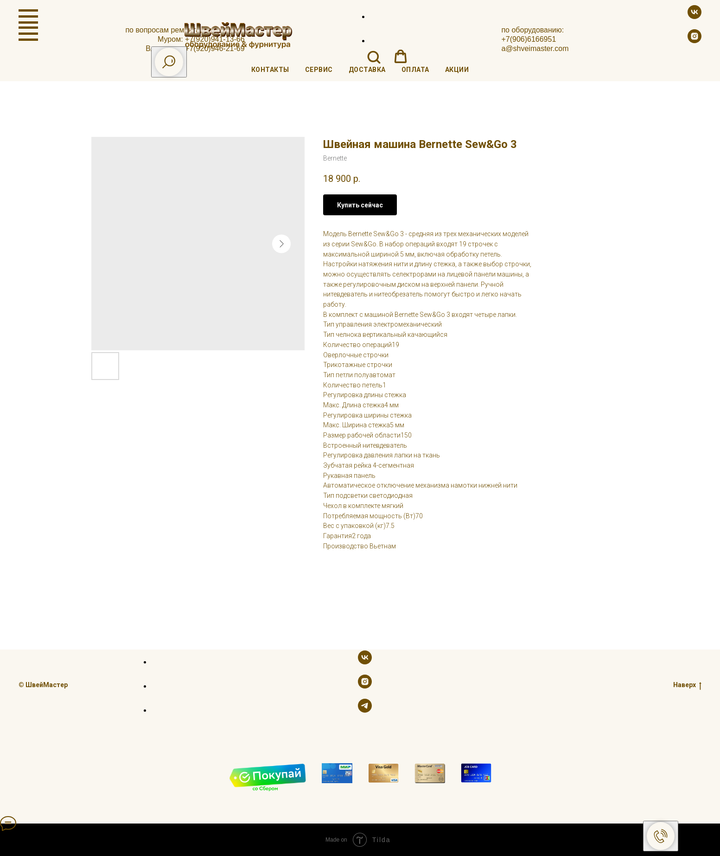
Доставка (367, 69)
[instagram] (694, 41)
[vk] (694, 16)
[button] (374, 57)
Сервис (319, 69)
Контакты (270, 69)
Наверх (687, 685)
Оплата (415, 69)
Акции (457, 69)
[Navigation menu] (28, 16)
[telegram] (365, 710)
